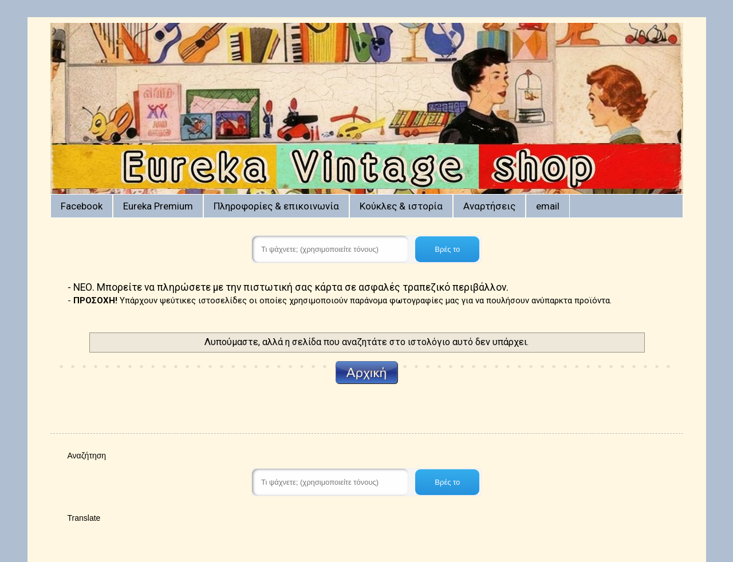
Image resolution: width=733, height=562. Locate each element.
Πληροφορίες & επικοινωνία (276, 206)
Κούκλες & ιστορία (401, 206)
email (547, 206)
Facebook (82, 206)
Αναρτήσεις (489, 206)
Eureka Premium (158, 206)
